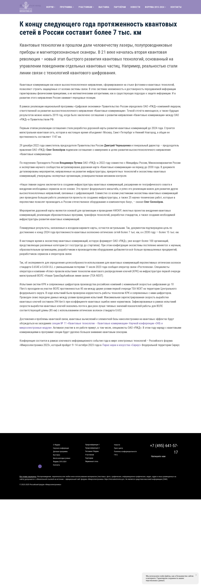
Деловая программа (60, 452)
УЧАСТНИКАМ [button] (85, 7)
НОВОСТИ (135, 7)
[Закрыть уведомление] (196, 575)
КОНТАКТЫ (176, 7)
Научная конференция (61, 448)
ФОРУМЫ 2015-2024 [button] (154, 7)
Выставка (56, 455)
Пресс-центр (118, 448)
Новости (117, 445)
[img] (35, 466)
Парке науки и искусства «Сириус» (121, 345)
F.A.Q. (116, 455)
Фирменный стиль (91, 461)
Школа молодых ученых (61, 458)
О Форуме (56, 445)
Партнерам (89, 458)
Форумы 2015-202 (59, 462)
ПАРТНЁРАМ (120, 7)
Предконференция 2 (92, 448)
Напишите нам (158, 456)
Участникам (89, 455)
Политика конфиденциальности (125, 452)
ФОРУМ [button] (49, 7)
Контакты (56, 465)
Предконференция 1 (92, 445)
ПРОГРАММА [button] (66, 7)
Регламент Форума (92, 451)
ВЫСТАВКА (104, 7)
